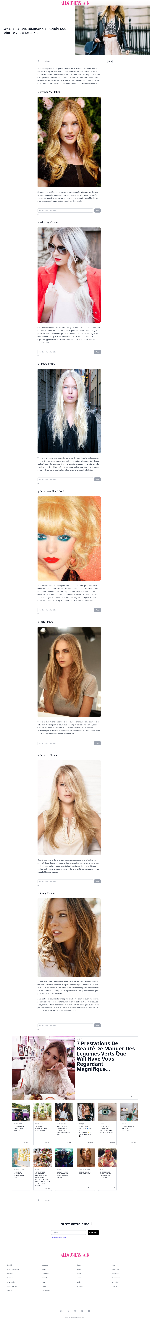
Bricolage (10, 1274)
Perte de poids (12, 1286)
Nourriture (45, 1278)
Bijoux (47, 61)
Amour (9, 1291)
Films (43, 1282)
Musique (45, 1265)
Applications (46, 1291)
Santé (44, 1269)
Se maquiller (11, 1282)
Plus (97, 210)
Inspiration (115, 1269)
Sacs (113, 1265)
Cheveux (10, 1278)
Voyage (114, 1286)
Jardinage (80, 1286)
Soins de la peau (13, 1269)
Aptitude (115, 1282)
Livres (44, 1286)
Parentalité (115, 1274)
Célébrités (45, 1274)
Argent (79, 1278)
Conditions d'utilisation (58, 1237)
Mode (79, 1274)
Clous (79, 1265)
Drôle (79, 1282)
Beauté (9, 1265)
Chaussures (116, 1278)
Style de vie (93, 1232)
